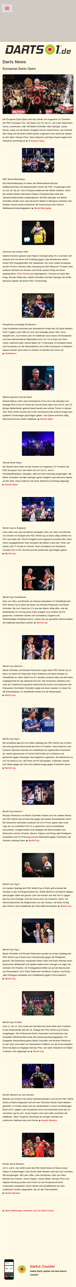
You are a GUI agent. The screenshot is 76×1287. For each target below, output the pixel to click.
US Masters (11, 353)
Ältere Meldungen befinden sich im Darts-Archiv (29, 1210)
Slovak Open (46, 419)
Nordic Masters (49, 1120)
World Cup (10, 553)
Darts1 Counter (42, 1266)
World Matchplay (42, 208)
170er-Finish (23, 273)
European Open (37, 141)
